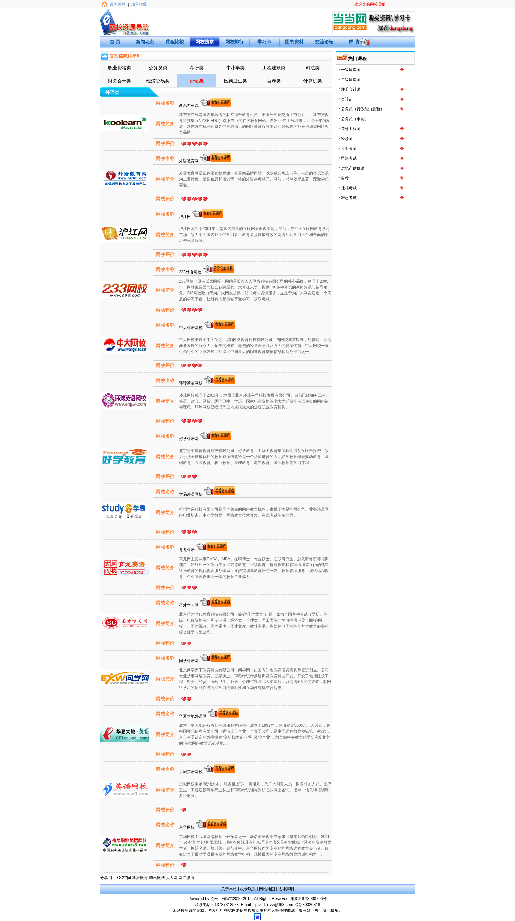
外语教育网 (189, 161)
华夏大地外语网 (193, 716)
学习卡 (264, 41)
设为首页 (117, 4)
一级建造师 (351, 69)
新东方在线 (189, 105)
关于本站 (229, 889)
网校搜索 (204, 41)
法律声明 (286, 889)
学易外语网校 (191, 494)
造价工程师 (351, 129)
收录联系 (248, 889)
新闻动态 (145, 41)
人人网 (172, 877)
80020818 (311, 904)
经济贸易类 (157, 80)
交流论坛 (324, 41)
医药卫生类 (235, 80)
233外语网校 (190, 272)
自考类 (274, 80)
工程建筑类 (273, 67)
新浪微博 (140, 877)
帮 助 (353, 41)
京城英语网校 (191, 772)
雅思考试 (349, 198)
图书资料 (294, 41)
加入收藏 (139, 4)
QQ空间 (124, 877)
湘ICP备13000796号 (308, 898)
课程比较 (175, 41)
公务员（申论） (355, 119)
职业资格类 (119, 67)
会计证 (347, 99)
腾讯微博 (157, 877)
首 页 (115, 41)
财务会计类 (119, 80)
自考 (345, 178)
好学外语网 (189, 438)
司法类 (313, 67)
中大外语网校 (191, 327)
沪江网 (185, 216)
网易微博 (186, 877)
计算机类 (312, 80)
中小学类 (235, 67)
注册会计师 (351, 89)
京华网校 (187, 827)
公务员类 (158, 67)
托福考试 (349, 188)
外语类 (197, 80)
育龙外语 (187, 549)
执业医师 (349, 148)
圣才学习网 (189, 605)
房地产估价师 (353, 168)
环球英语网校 (191, 383)
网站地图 (267, 889)
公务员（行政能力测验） (362, 109)
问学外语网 (189, 660)
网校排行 (234, 41)
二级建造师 (351, 79)
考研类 (197, 67)
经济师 (347, 138)
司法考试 (349, 158)
